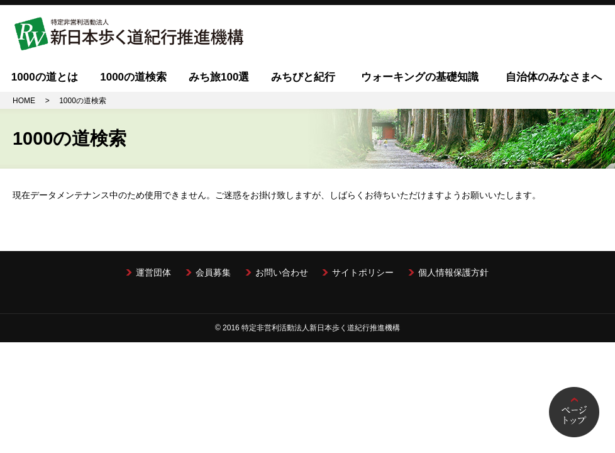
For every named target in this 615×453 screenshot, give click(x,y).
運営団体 (153, 272)
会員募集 (213, 272)
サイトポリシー (363, 272)
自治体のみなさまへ (554, 77)
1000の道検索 (133, 77)
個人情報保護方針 (453, 272)
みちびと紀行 (303, 77)
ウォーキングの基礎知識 (420, 77)
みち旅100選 (219, 77)
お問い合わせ (281, 272)
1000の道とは (44, 77)
